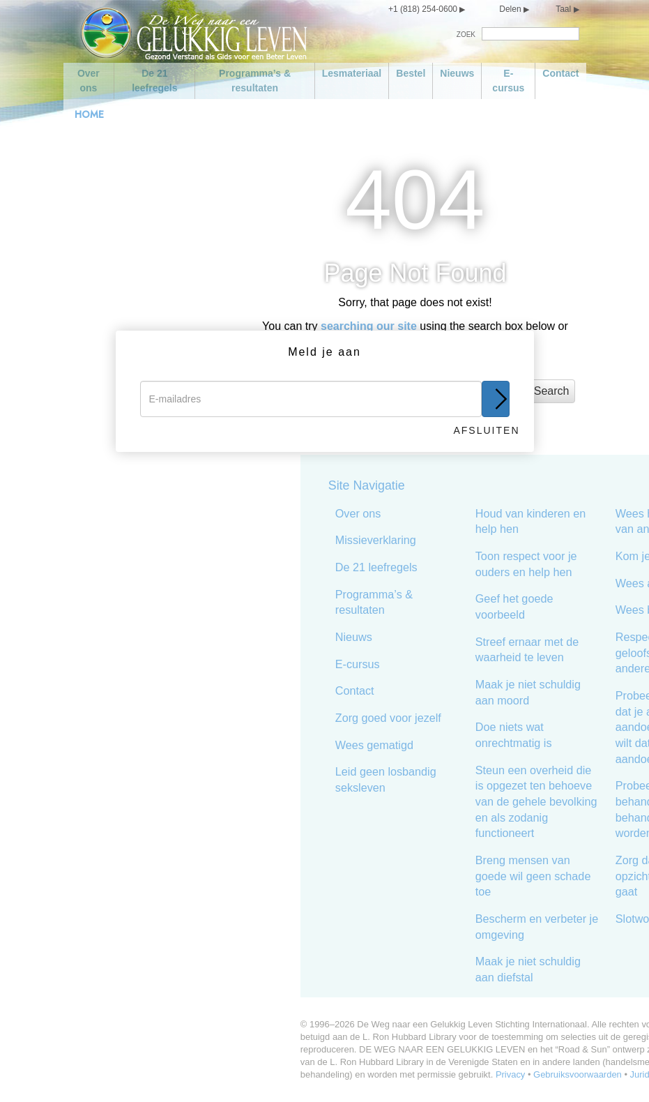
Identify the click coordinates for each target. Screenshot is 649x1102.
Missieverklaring (291, 540)
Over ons (88, 80)
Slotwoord (556, 918)
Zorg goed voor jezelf (304, 717)
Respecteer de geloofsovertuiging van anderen (587, 652)
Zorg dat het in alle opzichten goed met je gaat (586, 876)
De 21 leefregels (154, 80)
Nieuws (457, 73)
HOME (89, 114)
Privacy (426, 1074)
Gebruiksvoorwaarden (494, 1074)
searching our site (369, 326)
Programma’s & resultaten (255, 80)
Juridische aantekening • (596, 1074)
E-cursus (508, 80)
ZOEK (466, 34)
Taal (563, 9)
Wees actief (560, 583)
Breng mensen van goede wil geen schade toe (449, 876)
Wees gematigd (290, 745)
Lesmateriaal (352, 73)
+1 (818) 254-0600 (422, 9)
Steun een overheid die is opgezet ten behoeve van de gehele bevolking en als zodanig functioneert (452, 802)
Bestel (410, 73)
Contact (560, 73)
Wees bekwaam (571, 609)
